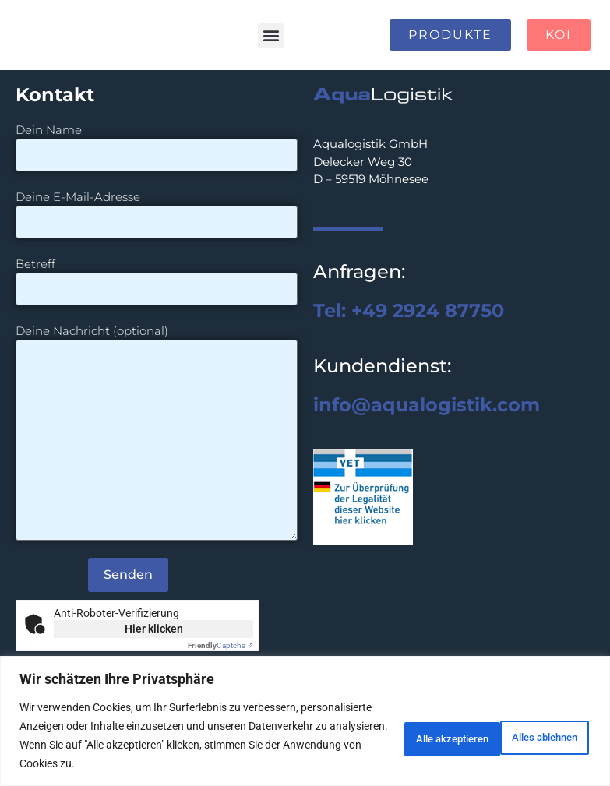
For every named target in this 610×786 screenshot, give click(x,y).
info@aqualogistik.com (426, 404)
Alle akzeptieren (527, 735)
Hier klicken (154, 628)
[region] (305, 721)
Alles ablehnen (398, 735)
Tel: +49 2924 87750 (408, 310)
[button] (271, 35)
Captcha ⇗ (220, 645)
